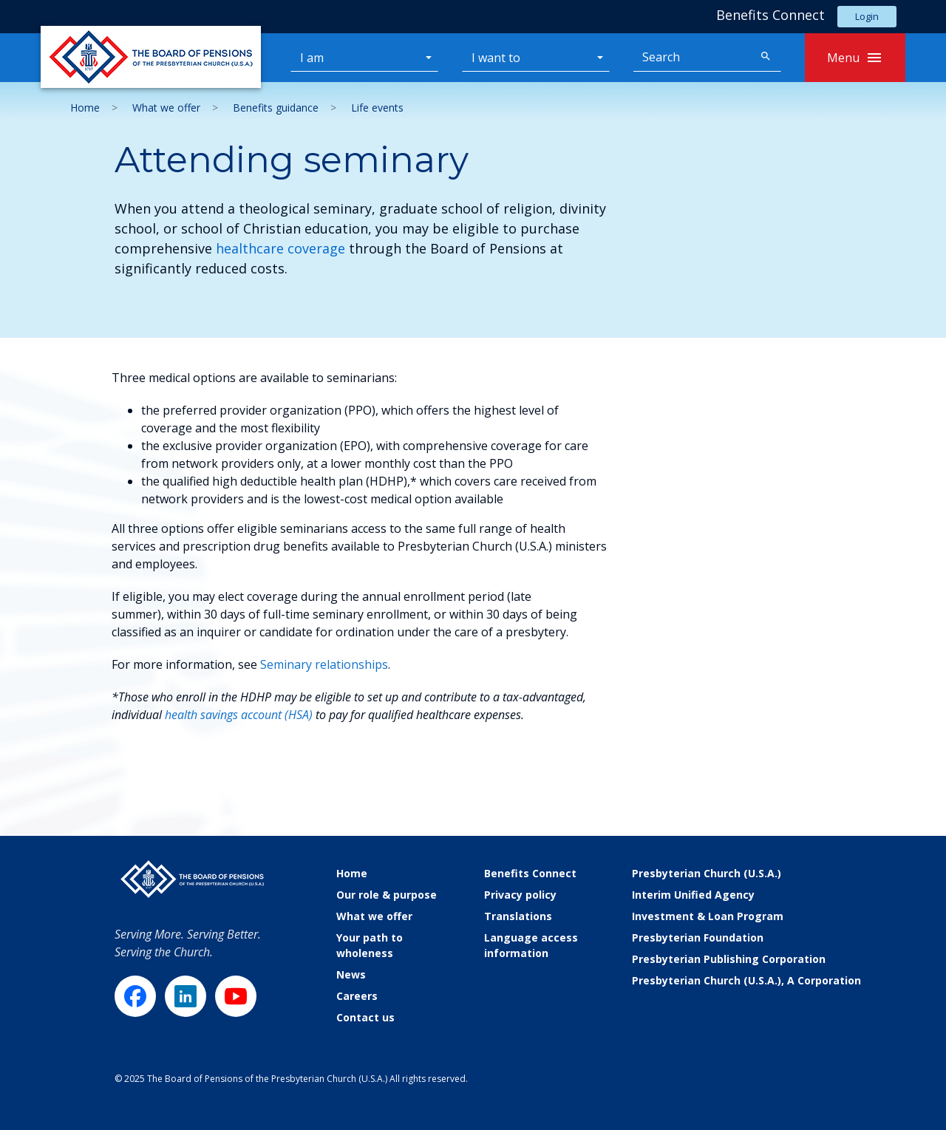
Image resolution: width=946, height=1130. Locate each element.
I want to (496, 58)
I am (312, 58)
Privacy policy (520, 895)
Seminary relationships (324, 664)
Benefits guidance (276, 108)
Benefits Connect (530, 873)
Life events (377, 108)
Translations (518, 916)
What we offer (166, 108)
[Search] (692, 58)
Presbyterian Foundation (697, 937)
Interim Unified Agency (693, 895)
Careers (357, 996)
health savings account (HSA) (239, 715)
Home (85, 108)
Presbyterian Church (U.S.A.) (706, 873)
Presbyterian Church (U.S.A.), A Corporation (746, 980)
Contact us (365, 1017)
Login (867, 16)
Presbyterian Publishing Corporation (729, 959)
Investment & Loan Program (707, 916)
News (351, 974)
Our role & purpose (386, 895)
